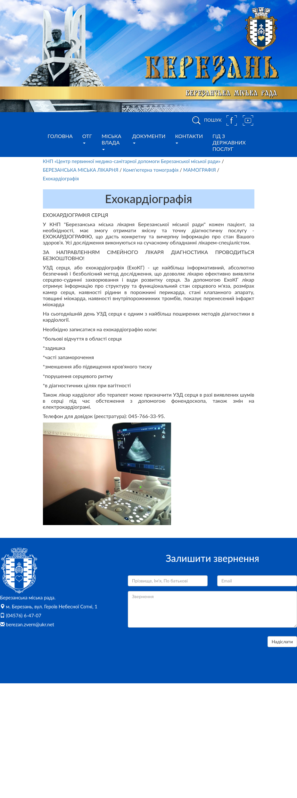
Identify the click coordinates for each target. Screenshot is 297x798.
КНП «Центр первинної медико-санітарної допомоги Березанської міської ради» (132, 161)
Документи (149, 138)
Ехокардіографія (61, 178)
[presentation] (176, 648)
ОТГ (87, 138)
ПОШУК (205, 120)
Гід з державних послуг (229, 142)
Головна (60, 136)
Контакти (189, 138)
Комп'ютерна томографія (150, 170)
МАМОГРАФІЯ (199, 170)
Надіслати (282, 641)
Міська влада (111, 141)
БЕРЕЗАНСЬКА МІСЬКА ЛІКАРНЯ (81, 170)
